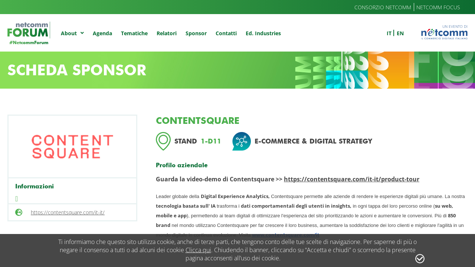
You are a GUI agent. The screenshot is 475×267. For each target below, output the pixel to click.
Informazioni (34, 186)
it (389, 33)
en (400, 33)
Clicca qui (198, 250)
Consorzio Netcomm (382, 7)
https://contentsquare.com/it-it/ (68, 212)
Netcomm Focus (438, 7)
